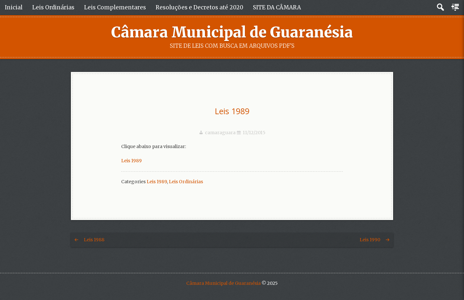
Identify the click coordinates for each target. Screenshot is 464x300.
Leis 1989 (232, 110)
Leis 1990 (370, 240)
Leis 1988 (94, 240)
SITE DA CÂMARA (277, 7)
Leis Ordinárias (53, 7)
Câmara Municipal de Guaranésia (232, 32)
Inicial (14, 7)
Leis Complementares (115, 7)
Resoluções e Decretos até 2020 (199, 7)
